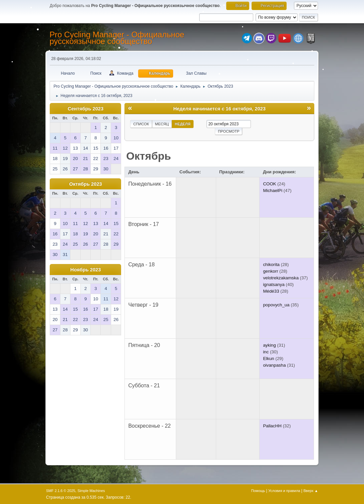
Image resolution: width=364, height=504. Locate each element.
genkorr (270, 271)
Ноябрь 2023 (85, 269)
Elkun (268, 358)
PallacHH (272, 425)
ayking (269, 345)
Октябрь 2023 (85, 184)
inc (266, 351)
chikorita (271, 264)
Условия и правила (284, 491)
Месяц (162, 124)
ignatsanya (273, 284)
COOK (269, 183)
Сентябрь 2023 (85, 108)
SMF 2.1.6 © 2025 (60, 491)
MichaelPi (272, 190)
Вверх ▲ (310, 491)
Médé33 (271, 291)
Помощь (258, 491)
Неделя (183, 124)
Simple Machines (91, 491)
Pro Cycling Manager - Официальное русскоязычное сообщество (116, 38)
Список (141, 124)
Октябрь (148, 156)
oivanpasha (274, 365)
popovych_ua (276, 304)
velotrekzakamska (281, 277)
